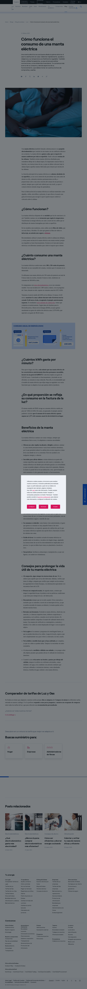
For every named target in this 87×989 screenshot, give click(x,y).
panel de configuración (44, 497)
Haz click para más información (37, 490)
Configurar (32, 506)
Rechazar (43, 506)
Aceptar (55, 506)
